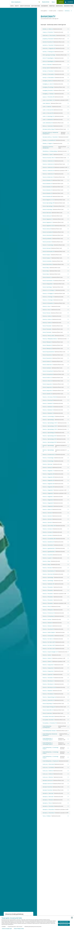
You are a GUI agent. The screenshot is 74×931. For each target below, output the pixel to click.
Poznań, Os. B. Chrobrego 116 (55, 290)
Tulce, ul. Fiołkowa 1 (55, 816)
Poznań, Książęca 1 (55, 254)
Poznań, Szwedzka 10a (55, 393)
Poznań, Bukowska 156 (55, 180)
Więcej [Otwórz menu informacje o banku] (53, 2)
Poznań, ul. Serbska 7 (55, 619)
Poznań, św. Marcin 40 (55, 380)
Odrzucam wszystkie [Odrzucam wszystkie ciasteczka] (64, 924)
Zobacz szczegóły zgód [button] (7, 928)
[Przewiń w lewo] (40, 11)
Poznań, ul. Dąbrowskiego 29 (55, 432)
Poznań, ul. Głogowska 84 (55, 499)
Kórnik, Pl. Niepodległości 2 (55, 58)
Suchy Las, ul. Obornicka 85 (55, 764)
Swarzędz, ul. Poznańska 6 (55, 806)
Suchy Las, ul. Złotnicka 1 (55, 777)
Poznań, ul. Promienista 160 (55, 613)
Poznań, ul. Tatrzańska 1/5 (55, 677)
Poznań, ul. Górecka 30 (55, 512)
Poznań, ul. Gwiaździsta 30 (55, 541)
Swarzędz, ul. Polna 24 (55, 803)
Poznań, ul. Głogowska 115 (55, 470)
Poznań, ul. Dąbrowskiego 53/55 (55, 435)
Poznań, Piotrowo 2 (55, 313)
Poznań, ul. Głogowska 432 (55, 480)
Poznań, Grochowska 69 (55, 232)
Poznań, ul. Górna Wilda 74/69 (55, 525)
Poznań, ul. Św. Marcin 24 (55, 639)
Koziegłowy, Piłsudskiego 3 (55, 87)
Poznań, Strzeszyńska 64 (55, 374)
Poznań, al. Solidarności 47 (55, 174)
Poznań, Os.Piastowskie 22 (55, 303)
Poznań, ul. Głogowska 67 (55, 490)
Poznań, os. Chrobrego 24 (55, 300)
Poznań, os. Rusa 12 (55, 309)
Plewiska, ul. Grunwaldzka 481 (55, 140)
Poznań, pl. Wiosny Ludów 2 (55, 335)
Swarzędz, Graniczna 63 (55, 783)
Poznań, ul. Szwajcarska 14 (55, 664)
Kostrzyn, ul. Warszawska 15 (55, 74)
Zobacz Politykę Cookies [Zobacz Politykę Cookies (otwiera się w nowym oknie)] (19, 928)
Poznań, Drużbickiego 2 (55, 209)
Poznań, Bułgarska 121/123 (55, 199)
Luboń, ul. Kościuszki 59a (55, 110)
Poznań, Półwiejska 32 (55, 345)
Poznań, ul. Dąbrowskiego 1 (55, 419)
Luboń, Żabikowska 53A (55, 122)
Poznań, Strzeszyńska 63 (55, 371)
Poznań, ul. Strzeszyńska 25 (55, 635)
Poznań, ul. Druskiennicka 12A (55, 454)
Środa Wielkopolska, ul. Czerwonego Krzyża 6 (55, 748)
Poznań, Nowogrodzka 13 (55, 283)
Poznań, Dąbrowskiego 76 (55, 206)
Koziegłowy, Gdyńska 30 (55, 80)
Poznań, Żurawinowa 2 (55, 713)
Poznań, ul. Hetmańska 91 (55, 545)
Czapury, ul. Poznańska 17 (55, 32)
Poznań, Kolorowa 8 (55, 248)
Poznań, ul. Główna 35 (55, 509)
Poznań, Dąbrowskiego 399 (55, 203)
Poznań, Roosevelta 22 (55, 355)
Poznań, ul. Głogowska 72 (55, 496)
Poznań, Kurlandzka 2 (55, 261)
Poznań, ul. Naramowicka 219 (55, 571)
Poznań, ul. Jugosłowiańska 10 (55, 548)
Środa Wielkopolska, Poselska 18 (55, 730)
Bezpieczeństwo (45, 2)
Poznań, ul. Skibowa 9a (55, 622)
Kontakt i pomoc (43, 10)
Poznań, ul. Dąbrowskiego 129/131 (55, 423)
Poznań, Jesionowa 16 (55, 241)
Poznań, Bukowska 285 (55, 196)
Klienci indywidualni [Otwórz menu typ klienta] (15, 2)
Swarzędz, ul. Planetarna (55, 799)
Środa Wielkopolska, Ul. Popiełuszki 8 (55, 761)
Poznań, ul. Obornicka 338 (55, 574)
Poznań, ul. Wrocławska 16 (55, 693)
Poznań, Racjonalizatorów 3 (55, 351)
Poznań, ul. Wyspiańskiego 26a (55, 697)
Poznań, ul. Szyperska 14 (55, 674)
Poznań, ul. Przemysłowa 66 (55, 616)
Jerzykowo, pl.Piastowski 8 (55, 38)
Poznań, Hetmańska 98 (55, 235)
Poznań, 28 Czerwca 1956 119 (55, 157)
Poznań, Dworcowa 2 (55, 212)
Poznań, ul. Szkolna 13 (55, 658)
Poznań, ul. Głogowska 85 (55, 503)
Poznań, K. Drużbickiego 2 (55, 245)
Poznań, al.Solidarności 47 (55, 177)
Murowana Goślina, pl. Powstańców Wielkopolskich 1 (55, 133)
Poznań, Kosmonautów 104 (55, 251)
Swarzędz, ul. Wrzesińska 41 (55, 809)
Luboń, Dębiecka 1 (55, 103)
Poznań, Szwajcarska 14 (55, 384)
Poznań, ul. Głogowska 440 (55, 487)
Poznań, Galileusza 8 (55, 216)
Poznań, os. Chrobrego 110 (55, 296)
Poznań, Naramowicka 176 (55, 280)
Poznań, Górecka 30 (55, 228)
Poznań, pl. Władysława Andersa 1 (55, 338)
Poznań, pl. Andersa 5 (55, 316)
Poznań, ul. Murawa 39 (55, 567)
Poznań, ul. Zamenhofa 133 (55, 700)
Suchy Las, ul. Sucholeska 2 (55, 767)
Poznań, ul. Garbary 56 (55, 467)
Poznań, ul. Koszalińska (55, 554)
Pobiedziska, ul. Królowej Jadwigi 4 (55, 151)
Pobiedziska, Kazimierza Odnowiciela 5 (55, 147)
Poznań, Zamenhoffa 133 (55, 710)
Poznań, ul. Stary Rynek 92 (55, 629)
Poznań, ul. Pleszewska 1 (55, 587)
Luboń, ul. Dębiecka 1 (55, 106)
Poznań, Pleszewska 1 (55, 326)
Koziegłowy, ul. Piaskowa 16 (55, 93)
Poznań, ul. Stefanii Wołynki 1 (55, 632)
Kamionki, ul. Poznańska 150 (55, 45)
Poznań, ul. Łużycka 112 (55, 558)
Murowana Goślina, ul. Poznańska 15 (55, 137)
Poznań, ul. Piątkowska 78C (55, 584)
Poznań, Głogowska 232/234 (55, 225)
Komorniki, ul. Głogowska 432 (55, 48)
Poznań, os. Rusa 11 (55, 306)
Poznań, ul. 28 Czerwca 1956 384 (55, 397)
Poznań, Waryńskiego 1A (55, 703)
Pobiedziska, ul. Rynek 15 (55, 154)
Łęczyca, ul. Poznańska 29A (55, 97)
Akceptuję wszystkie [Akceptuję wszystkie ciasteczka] (64, 921)
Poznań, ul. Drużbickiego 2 (55, 457)
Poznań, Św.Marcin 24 (55, 377)
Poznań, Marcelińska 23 (55, 264)
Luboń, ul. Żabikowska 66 (55, 119)
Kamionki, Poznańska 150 (55, 42)
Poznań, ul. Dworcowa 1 (55, 464)
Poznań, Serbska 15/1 (55, 361)
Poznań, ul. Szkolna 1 (55, 655)
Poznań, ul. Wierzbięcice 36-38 (55, 687)
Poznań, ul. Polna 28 (55, 606)
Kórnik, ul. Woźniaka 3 (55, 64)
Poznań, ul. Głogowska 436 (55, 483)
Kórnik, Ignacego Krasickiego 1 (55, 55)
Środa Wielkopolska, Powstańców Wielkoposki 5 (55, 734)
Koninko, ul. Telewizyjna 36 (55, 51)
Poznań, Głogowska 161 (55, 219)
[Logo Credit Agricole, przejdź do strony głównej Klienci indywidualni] (5, 4)
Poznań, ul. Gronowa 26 (55, 535)
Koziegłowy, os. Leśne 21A (55, 84)
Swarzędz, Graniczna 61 (55, 780)
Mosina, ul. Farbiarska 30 (55, 126)
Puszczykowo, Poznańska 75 (55, 719)
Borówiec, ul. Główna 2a (55, 29)
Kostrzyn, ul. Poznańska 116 (55, 71)
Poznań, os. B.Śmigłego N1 (55, 293)
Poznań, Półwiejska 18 (55, 342)
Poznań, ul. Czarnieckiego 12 (55, 416)
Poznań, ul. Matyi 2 (55, 561)
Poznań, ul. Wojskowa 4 (55, 690)
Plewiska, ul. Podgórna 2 (55, 143)
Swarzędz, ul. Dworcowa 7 (55, 793)
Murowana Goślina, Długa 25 (55, 129)
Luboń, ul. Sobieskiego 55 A (55, 116)
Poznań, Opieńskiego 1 (55, 287)
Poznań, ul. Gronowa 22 (55, 529)
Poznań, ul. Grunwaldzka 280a (55, 538)
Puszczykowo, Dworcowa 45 (55, 716)
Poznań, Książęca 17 (55, 258)
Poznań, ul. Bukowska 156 (55, 403)
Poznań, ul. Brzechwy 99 (55, 400)
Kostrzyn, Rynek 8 (55, 67)
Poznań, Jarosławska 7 (55, 238)
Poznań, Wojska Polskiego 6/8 (55, 706)
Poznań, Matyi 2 (55, 267)
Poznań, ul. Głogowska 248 (55, 474)
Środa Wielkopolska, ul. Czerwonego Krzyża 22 (55, 739)
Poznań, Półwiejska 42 (55, 348)
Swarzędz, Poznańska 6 (55, 787)
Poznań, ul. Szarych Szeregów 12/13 (55, 651)
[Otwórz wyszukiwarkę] (39, 2)
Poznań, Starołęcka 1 (55, 368)
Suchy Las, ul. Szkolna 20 (55, 770)
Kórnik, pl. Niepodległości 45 (55, 61)
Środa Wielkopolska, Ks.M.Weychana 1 (55, 727)
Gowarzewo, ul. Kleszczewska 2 (55, 35)
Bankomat (51, 10)
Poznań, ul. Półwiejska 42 (55, 609)
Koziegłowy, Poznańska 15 (55, 90)
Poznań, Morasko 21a (55, 277)
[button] (71, 917)
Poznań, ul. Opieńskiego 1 (55, 577)
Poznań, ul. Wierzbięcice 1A (55, 681)
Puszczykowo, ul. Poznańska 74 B (55, 723)
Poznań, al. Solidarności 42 (55, 161)
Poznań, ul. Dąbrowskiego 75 (55, 446)
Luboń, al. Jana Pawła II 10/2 (55, 100)
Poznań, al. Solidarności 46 (55, 167)
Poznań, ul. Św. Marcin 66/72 (55, 642)
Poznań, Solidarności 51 (55, 364)
